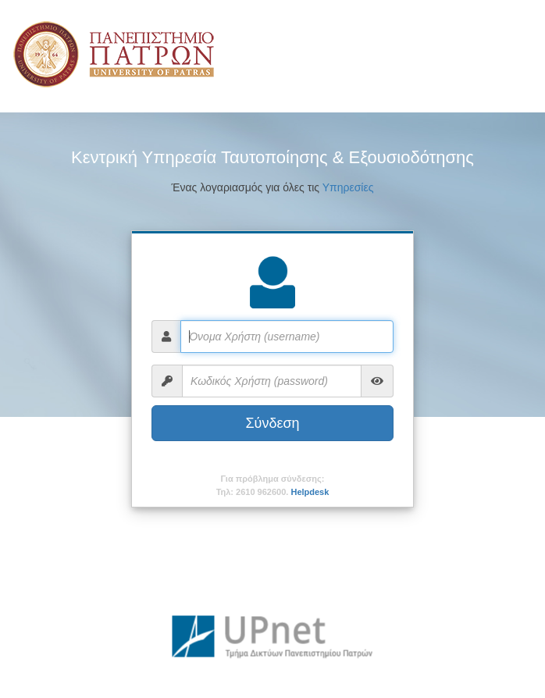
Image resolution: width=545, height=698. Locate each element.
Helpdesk (309, 492)
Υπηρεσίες (348, 187)
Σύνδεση (272, 423)
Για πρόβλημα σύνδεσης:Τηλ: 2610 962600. (272, 485)
